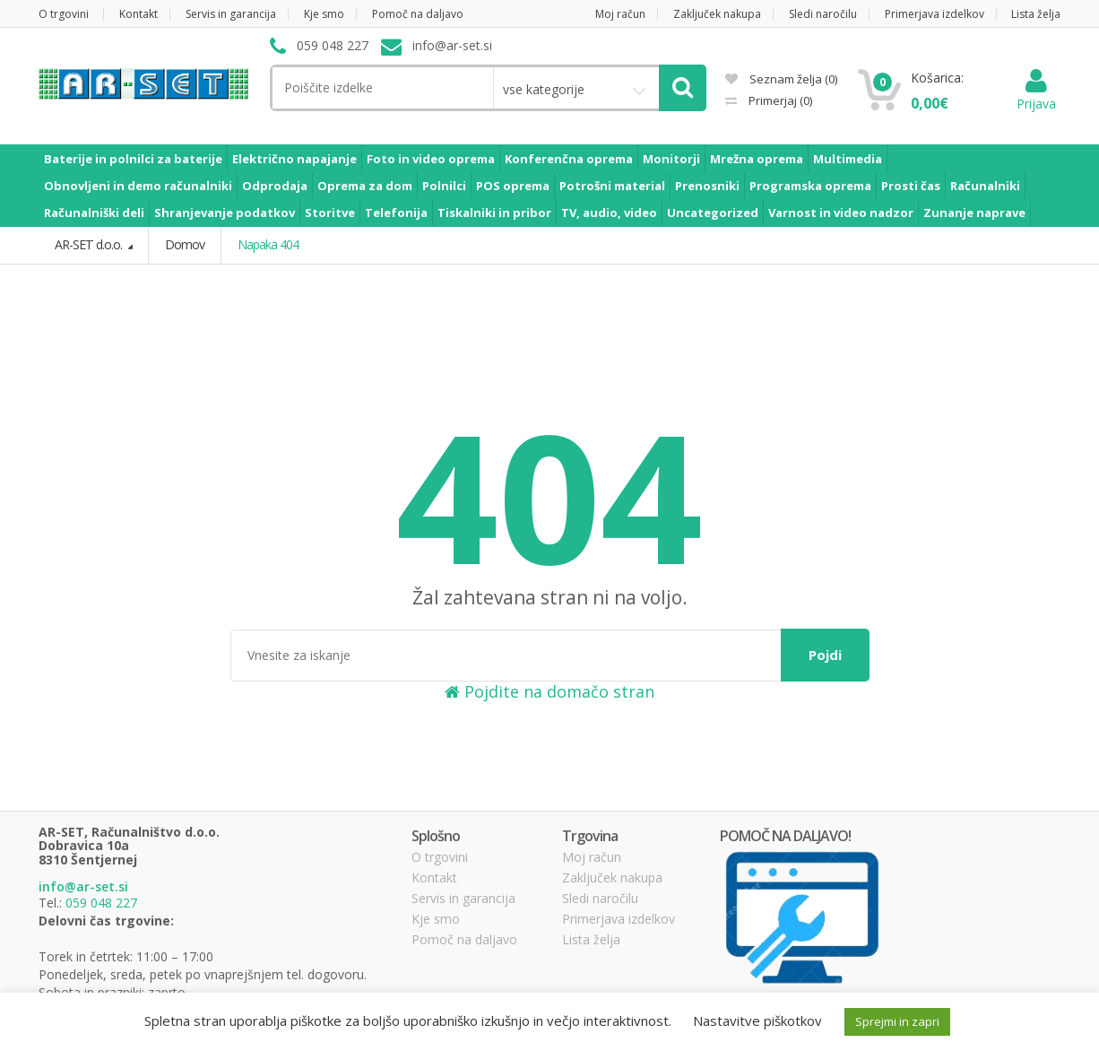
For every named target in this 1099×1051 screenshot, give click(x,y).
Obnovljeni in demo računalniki (138, 186)
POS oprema (513, 186)
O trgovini (64, 14)
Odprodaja (274, 186)
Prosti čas (910, 186)
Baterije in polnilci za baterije (133, 159)
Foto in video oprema (431, 159)
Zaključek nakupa (717, 14)
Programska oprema (810, 186)
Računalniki (985, 186)
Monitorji (671, 159)
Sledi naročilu (823, 14)
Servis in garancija (231, 14)
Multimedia (847, 159)
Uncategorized (712, 212)
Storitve (330, 212)
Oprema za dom (364, 186)
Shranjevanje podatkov (224, 212)
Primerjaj (779, 100)
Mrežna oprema (756, 159)
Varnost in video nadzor (840, 212)
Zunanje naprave (974, 212)
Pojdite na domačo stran (549, 691)
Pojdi (825, 655)
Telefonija (396, 212)
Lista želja (1035, 14)
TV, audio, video (609, 212)
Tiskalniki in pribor (494, 212)
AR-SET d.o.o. (89, 244)
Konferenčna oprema (569, 159)
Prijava (1036, 94)
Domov (183, 244)
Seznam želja (781, 79)
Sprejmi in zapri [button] (897, 1021)
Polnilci (444, 186)
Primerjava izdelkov (934, 14)
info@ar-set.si (83, 886)
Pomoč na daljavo (417, 14)
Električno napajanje (294, 159)
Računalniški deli (94, 212)
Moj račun (620, 14)
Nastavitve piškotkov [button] (757, 1020)
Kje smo (324, 14)
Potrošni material (612, 186)
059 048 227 (101, 902)
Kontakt (138, 14)
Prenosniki (707, 186)
